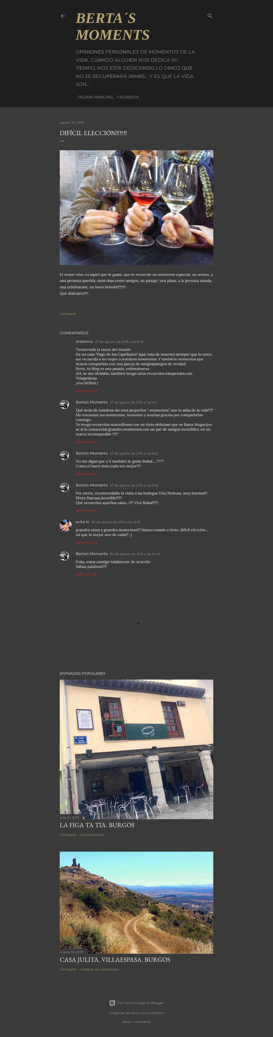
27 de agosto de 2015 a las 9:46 (134, 485)
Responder (86, 391)
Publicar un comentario (100, 969)
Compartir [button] (68, 314)
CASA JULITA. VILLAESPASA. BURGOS (115, 959)
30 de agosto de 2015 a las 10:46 (135, 554)
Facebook (126, 97)
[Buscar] (210, 15)
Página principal (94, 97)
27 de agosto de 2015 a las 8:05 (119, 342)
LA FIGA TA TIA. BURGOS (97, 825)
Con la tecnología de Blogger (136, 1003)
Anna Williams (152, 1013)
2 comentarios (92, 835)
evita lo (82, 521)
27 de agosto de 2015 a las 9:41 (133, 402)
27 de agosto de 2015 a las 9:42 (134, 453)
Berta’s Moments (92, 402)
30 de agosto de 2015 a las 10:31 (115, 522)
